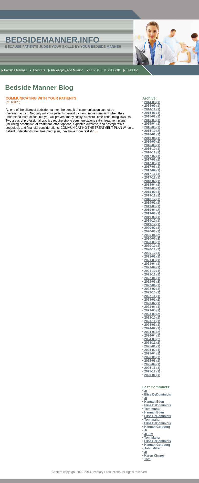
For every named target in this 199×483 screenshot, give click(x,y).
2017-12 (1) (152, 177)
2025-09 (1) (152, 364)
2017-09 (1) (152, 170)
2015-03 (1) (152, 120)
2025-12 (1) (152, 371)
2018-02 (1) (152, 181)
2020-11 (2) (152, 249)
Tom (147, 459)
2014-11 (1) (152, 109)
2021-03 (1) (152, 260)
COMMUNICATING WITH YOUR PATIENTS (41, 98)
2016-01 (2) (152, 134)
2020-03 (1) (152, 231)
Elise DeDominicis (157, 394)
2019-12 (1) (152, 224)
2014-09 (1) (152, 105)
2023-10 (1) (152, 317)
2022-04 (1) (152, 285)
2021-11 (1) (152, 274)
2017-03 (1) (152, 159)
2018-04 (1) (152, 184)
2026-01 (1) (152, 375)
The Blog (132, 70)
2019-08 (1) (152, 213)
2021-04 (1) (152, 263)
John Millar (152, 448)
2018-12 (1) (152, 199)
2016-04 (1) (152, 138)
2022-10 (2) (152, 292)
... (96, 131)
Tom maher (152, 409)
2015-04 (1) (152, 123)
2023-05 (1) (152, 310)
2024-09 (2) (152, 339)
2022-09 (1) (152, 289)
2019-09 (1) (152, 217)
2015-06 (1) (152, 127)
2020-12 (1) (152, 253)
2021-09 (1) (152, 267)
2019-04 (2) (152, 210)
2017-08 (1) (152, 167)
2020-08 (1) (152, 242)
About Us (39, 70)
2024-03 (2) (152, 332)
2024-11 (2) (152, 342)
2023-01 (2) (152, 299)
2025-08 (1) (152, 360)
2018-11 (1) (152, 195)
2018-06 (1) (152, 188)
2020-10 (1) (152, 246)
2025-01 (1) (152, 346)
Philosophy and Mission (67, 70)
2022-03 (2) (152, 281)
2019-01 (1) (152, 202)
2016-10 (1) (152, 149)
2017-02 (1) (152, 156)
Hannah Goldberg (157, 427)
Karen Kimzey (154, 455)
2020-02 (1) (152, 228)
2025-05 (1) (152, 357)
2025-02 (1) (152, 350)
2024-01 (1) (152, 325)
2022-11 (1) (152, 296)
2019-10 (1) (152, 220)
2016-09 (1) (152, 145)
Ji (145, 391)
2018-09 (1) (152, 192)
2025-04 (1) (152, 353)
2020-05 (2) (152, 238)
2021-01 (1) (152, 256)
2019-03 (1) (152, 206)
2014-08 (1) (152, 102)
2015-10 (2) (152, 131)
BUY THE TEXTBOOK (104, 70)
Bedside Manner (15, 70)
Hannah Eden (154, 401)
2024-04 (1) (152, 335)
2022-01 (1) (152, 278)
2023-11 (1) (152, 321)
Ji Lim (148, 434)
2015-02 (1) (152, 116)
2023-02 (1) (152, 303)
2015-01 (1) (152, 113)
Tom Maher (152, 437)
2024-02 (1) (152, 328)
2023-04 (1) (152, 307)
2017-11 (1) (152, 174)
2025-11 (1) (152, 368)
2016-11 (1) (152, 152)
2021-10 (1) (152, 271)
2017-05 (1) (152, 163)
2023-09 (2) (152, 314)
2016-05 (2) (152, 141)
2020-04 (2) (152, 235)
